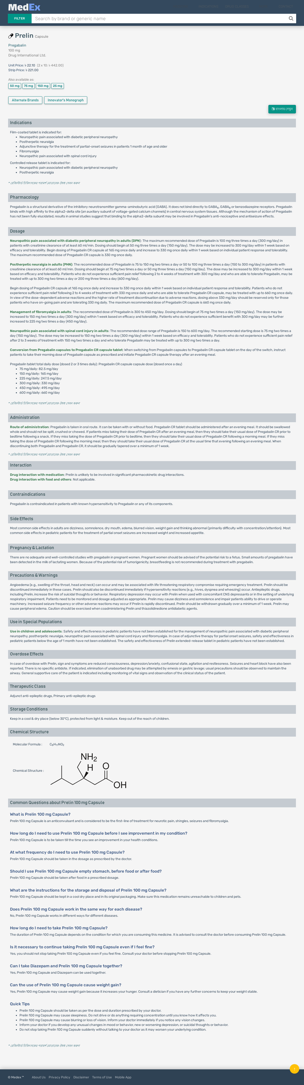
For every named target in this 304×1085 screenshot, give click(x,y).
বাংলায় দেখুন (282, 109)
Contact (286, 7)
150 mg (43, 86)
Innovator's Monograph (66, 100)
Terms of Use (102, 1077)
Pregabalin (17, 45)
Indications (216, 7)
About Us (39, 1077)
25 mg (57, 86)
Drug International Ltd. (27, 55)
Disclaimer (81, 1077)
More (267, 7)
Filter (19, 18)
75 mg (28, 86)
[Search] (291, 18)
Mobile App (123, 1077)
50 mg (14, 86)
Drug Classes (244, 7)
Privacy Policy (59, 1077)
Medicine (191, 7)
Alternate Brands (25, 100)
